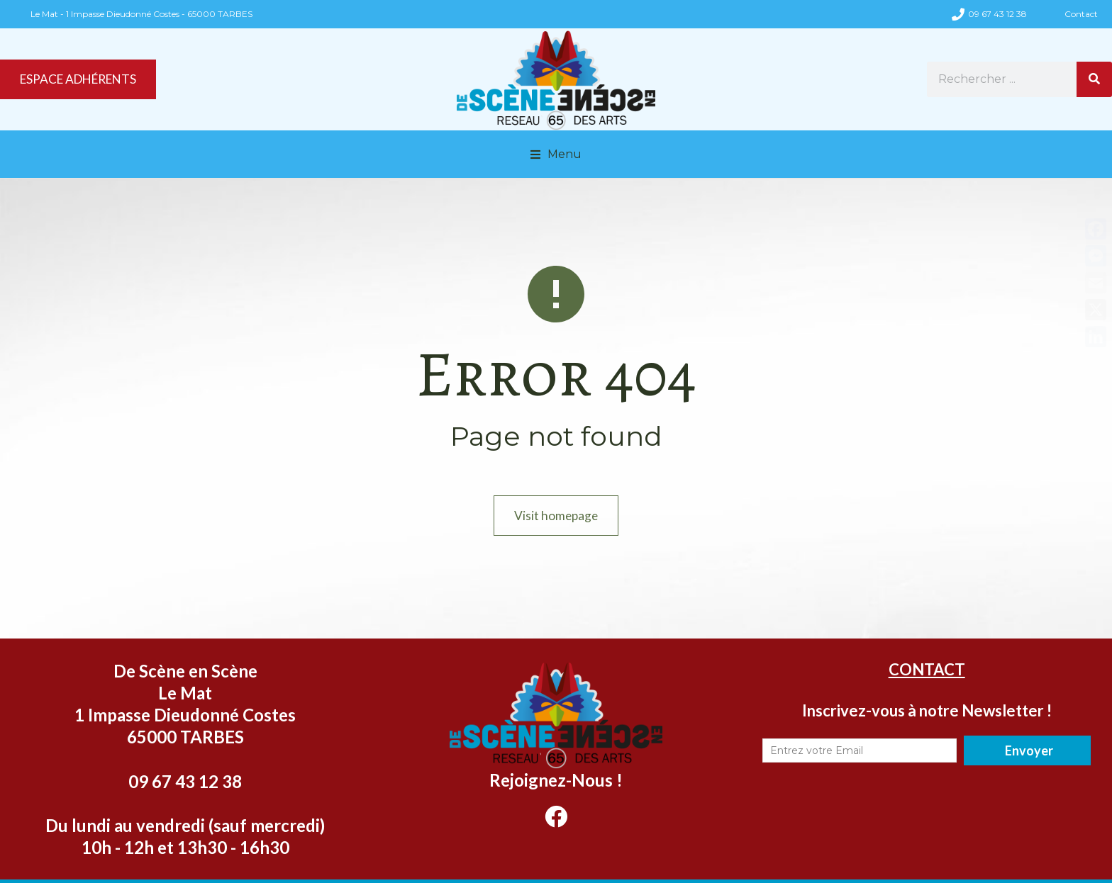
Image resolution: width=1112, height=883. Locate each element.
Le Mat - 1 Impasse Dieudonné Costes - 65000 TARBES (141, 14)
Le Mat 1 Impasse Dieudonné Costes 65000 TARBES (185, 739)
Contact (1081, 14)
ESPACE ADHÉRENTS (84, 92)
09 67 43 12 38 (997, 14)
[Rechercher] (1094, 92)
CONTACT (927, 693)
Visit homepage (556, 539)
